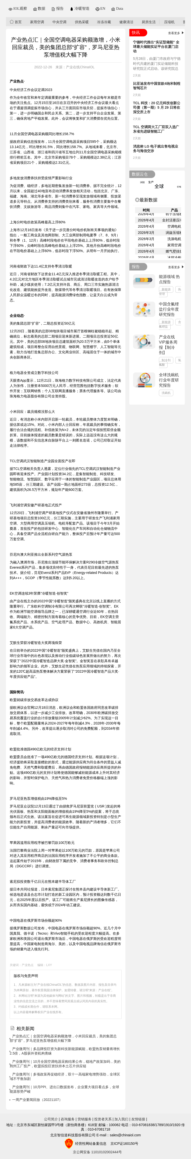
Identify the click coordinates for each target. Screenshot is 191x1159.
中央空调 (59, 22)
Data (117, 8)
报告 (57, 8)
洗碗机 (166, 393)
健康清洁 (126, 22)
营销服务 (85, 1119)
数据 (39, 8)
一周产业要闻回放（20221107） (37, 1100)
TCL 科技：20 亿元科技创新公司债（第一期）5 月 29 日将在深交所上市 (156, 107)
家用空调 (37, 22)
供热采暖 (82, 22)
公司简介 (51, 1119)
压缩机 (169, 22)
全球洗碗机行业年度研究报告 (169, 380)
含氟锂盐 (170, 324)
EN (100, 8)
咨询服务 (68, 1119)
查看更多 (176, 33)
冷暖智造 (80, 8)
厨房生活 (149, 22)
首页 (16, 22)
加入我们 (121, 1119)
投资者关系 (103, 1119)
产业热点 (28, 965)
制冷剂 (166, 360)
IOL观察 (17, 8)
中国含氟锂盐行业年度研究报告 (169, 309)
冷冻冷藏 (104, 22)
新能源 (166, 289)
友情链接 (138, 1119)
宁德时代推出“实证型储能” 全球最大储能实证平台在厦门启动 (156, 46)
